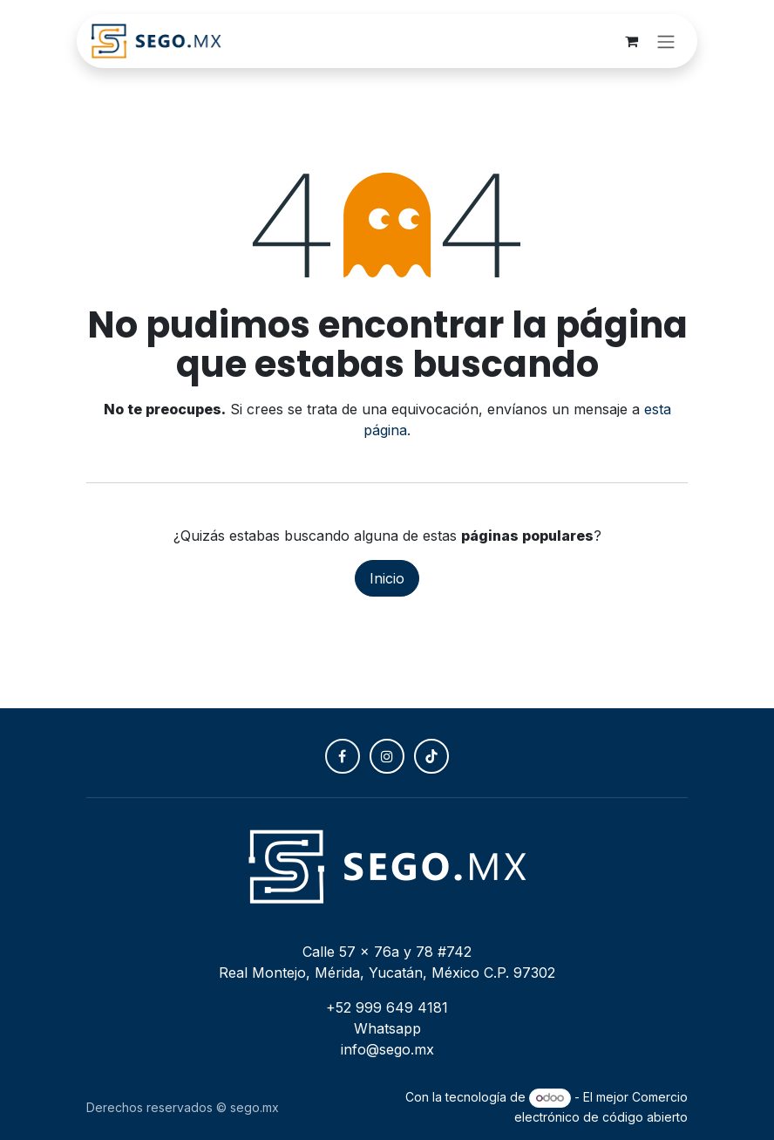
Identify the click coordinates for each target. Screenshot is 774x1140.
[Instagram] (387, 756)
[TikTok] (431, 756)
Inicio (387, 578)
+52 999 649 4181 (387, 1007)
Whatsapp (387, 1028)
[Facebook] (342, 756)
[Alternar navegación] (665, 41)
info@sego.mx (387, 1049)
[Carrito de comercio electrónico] (631, 41)
